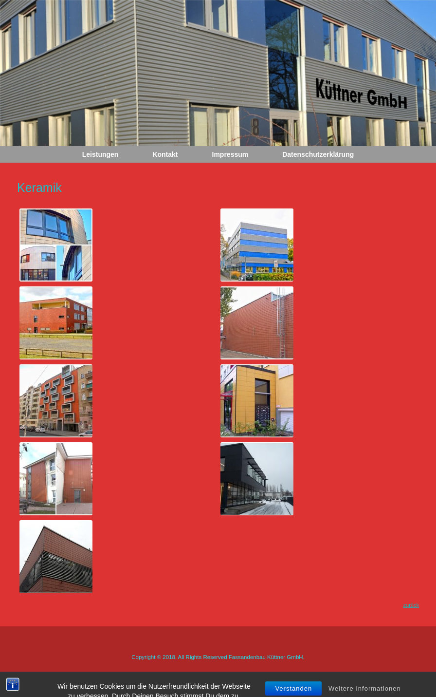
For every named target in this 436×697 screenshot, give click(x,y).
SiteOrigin (237, 678)
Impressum (230, 154)
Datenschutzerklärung (318, 154)
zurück (411, 605)
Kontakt (165, 154)
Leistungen (100, 154)
